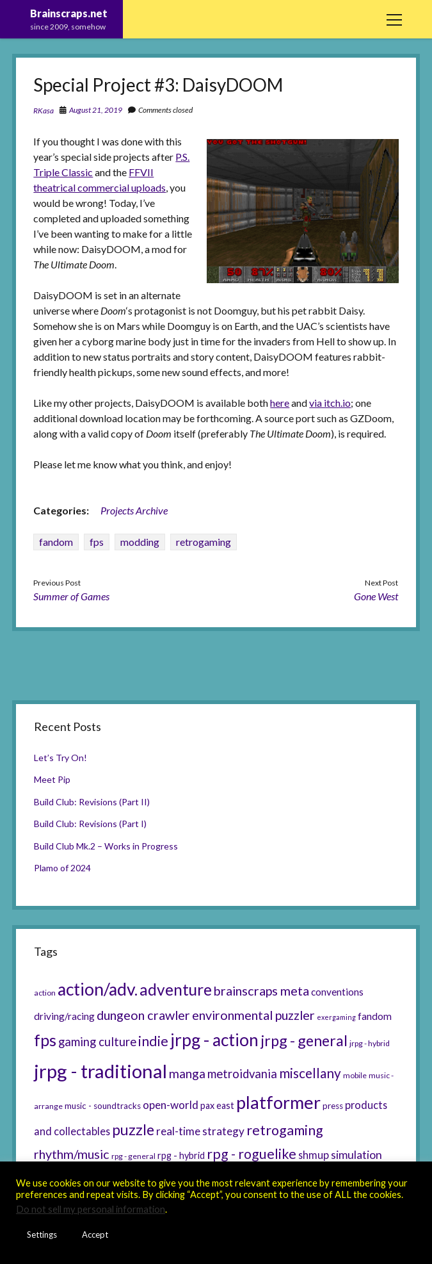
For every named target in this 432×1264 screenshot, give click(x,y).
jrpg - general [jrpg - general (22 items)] (304, 1040)
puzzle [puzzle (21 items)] (133, 1129)
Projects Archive (134, 510)
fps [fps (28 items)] (45, 1039)
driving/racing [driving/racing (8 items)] (64, 1016)
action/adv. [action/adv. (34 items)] (98, 989)
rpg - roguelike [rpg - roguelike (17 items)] (251, 1153)
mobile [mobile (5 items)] (355, 1075)
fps (97, 542)
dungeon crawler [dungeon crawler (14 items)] (143, 1014)
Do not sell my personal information (90, 1209)
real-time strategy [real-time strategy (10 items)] (200, 1131)
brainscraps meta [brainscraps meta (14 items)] (261, 990)
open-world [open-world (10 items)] (170, 1105)
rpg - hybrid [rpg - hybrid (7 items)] (181, 1155)
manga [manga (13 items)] (187, 1073)
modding (139, 542)
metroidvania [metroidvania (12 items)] (242, 1074)
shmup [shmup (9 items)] (313, 1155)
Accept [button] (95, 1234)
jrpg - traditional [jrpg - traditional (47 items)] (100, 1071)
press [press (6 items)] (333, 1106)
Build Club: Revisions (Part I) (90, 823)
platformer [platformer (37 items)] (278, 1102)
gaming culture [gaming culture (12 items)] (97, 1042)
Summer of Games (71, 596)
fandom (56, 542)
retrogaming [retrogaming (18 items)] (284, 1130)
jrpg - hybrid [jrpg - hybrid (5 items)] (369, 1043)
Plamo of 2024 (62, 867)
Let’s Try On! (60, 757)
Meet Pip (52, 779)
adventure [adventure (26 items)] (176, 989)
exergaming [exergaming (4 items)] (336, 1017)
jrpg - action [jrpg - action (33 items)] (214, 1040)
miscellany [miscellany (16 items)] (310, 1073)
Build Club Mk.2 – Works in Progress (106, 846)
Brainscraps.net (69, 13)
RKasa (43, 110)
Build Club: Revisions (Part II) (92, 801)
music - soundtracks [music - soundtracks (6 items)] (103, 1106)
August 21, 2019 (95, 110)
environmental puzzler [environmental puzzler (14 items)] (253, 1014)
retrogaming (203, 542)
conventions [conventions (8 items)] (337, 991)
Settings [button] (42, 1234)
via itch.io (330, 403)
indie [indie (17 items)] (153, 1041)
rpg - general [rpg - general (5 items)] (133, 1156)
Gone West (376, 596)
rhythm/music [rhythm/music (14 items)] (71, 1153)
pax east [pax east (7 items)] (217, 1105)
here (279, 403)
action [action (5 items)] (45, 992)
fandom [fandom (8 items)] (375, 1016)
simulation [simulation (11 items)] (356, 1154)
